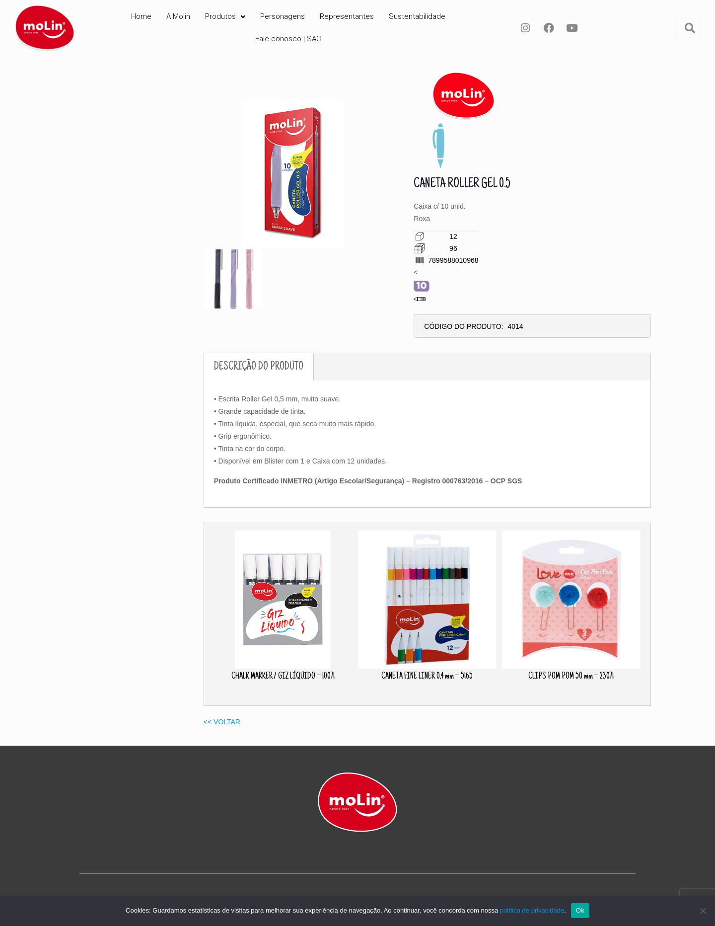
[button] (225, 16)
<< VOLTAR (222, 722)
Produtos (225, 16)
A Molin (178, 16)
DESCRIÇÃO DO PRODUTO (258, 367)
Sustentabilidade (417, 16)
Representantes (347, 16)
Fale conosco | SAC (288, 38)
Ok (580, 910)
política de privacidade (532, 910)
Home (141, 16)
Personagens (282, 16)
